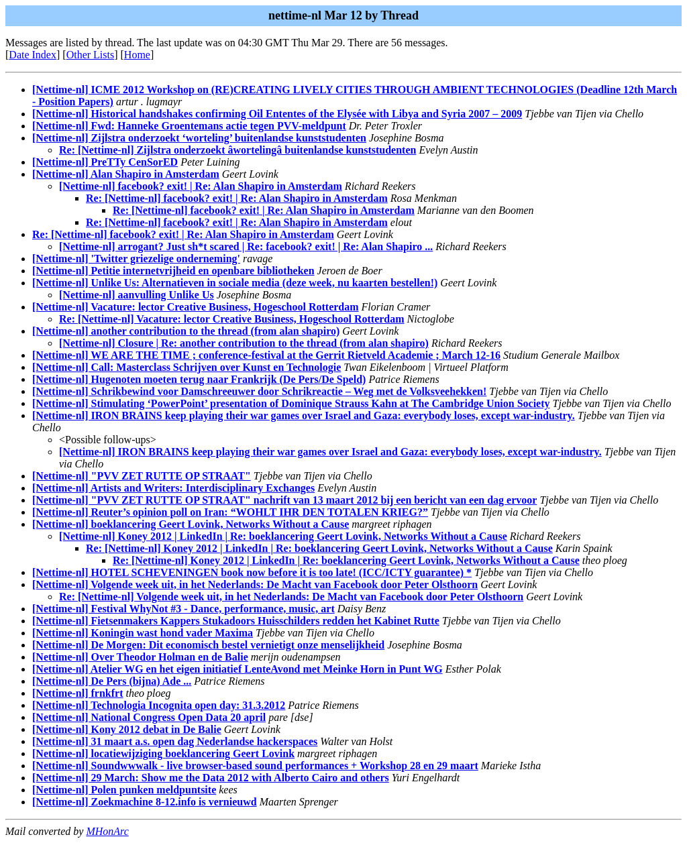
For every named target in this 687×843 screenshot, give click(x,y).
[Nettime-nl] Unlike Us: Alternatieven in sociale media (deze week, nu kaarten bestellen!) (234, 282)
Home (137, 54)
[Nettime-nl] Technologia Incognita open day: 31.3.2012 (158, 705)
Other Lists (90, 54)
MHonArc (107, 831)
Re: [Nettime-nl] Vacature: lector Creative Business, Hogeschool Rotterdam (232, 319)
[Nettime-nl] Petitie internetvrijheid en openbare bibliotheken (173, 270)
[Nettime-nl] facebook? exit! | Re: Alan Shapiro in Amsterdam (200, 186)
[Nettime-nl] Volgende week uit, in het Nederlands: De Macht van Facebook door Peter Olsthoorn (255, 584)
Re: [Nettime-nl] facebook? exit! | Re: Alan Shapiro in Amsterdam (237, 198)
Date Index (32, 54)
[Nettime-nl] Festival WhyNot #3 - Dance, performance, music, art (183, 608)
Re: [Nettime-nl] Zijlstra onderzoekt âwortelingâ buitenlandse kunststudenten (237, 150)
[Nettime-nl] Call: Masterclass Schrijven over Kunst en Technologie (186, 367)
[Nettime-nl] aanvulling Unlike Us (136, 294)
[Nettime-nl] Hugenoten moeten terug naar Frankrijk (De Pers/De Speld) (199, 379)
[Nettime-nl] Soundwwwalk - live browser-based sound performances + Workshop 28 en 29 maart (255, 765)
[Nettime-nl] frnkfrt (77, 693)
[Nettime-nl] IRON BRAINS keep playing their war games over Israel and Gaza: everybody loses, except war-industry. (303, 415)
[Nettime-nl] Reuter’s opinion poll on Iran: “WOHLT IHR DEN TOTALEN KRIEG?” (230, 512)
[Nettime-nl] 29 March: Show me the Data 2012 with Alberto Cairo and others (210, 777)
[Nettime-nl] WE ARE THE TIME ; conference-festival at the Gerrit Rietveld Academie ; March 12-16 (266, 355)
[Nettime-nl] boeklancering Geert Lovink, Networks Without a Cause (190, 524)
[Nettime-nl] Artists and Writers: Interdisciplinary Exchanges (173, 488)
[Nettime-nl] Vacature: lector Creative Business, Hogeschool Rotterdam (195, 307)
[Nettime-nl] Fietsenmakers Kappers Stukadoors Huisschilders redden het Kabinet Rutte (235, 620)
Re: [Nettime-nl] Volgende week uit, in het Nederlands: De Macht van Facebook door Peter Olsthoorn (291, 596)
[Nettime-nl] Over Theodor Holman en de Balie (140, 657)
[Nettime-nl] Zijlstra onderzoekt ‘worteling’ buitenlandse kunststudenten (199, 138)
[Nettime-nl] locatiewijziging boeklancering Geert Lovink (163, 753)
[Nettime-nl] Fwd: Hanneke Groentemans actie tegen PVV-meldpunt (189, 125)
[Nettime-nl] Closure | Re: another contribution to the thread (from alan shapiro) (244, 343)
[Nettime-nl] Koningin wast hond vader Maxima (142, 632)
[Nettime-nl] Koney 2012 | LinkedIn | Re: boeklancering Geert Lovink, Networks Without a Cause (283, 536)
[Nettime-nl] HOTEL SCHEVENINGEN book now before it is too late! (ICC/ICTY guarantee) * (252, 572)
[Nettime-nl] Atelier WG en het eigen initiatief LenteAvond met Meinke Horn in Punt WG (237, 669)
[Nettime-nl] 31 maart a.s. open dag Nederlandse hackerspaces (174, 741)
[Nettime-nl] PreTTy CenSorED (105, 162)
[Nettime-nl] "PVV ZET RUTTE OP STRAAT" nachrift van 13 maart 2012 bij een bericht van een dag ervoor (284, 500)
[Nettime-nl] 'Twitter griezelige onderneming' (136, 258)
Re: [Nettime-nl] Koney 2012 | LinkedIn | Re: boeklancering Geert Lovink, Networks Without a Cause (319, 548)
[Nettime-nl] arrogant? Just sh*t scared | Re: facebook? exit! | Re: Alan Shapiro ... (246, 246)
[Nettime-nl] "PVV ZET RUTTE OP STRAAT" (141, 476)
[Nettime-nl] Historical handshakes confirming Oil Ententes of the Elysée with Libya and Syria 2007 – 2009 (277, 113)
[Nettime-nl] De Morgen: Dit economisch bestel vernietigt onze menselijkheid (208, 645)
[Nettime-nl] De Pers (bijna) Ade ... (111, 681)
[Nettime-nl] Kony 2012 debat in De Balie (126, 729)
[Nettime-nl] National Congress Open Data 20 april (149, 717)
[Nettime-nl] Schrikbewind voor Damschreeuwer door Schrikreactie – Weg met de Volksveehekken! (259, 391)
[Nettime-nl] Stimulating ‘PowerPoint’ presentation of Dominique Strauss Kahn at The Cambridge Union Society (291, 403)
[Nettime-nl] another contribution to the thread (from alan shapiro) (185, 331)
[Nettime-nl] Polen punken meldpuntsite (124, 789)
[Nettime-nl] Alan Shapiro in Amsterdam (125, 174)
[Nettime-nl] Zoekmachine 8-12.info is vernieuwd (144, 801)
